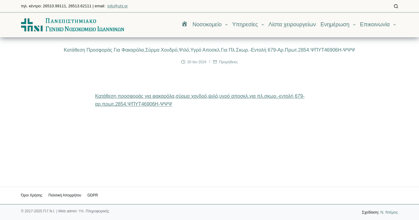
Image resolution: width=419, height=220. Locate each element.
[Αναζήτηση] (396, 6)
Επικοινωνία (379, 24)
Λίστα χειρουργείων (292, 24)
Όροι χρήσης (31, 195)
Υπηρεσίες (249, 24)
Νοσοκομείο (211, 24)
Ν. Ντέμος (389, 212)
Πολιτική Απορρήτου (65, 195)
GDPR (92, 195)
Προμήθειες (228, 62)
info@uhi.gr (117, 6)
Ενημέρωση (339, 24)
